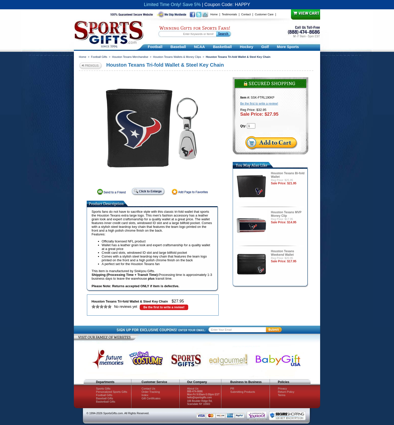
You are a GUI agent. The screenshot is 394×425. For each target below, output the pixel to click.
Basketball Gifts (105, 401)
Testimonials (229, 14)
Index (144, 395)
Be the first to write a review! (163, 307)
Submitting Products (242, 391)
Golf (265, 47)
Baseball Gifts (104, 398)
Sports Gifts (103, 388)
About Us (192, 388)
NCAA (199, 47)
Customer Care (264, 14)
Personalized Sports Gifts (111, 391)
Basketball (222, 47)
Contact (246, 14)
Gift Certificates (150, 398)
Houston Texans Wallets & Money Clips (177, 56)
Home (214, 14)
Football (155, 47)
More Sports (288, 47)
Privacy (282, 388)
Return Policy (286, 391)
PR (232, 388)
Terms (281, 395)
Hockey (246, 47)
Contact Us (148, 388)
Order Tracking (150, 391)
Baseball (178, 47)
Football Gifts (99, 56)
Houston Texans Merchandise (130, 56)
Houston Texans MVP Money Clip (286, 214)
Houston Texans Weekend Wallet (282, 253)
